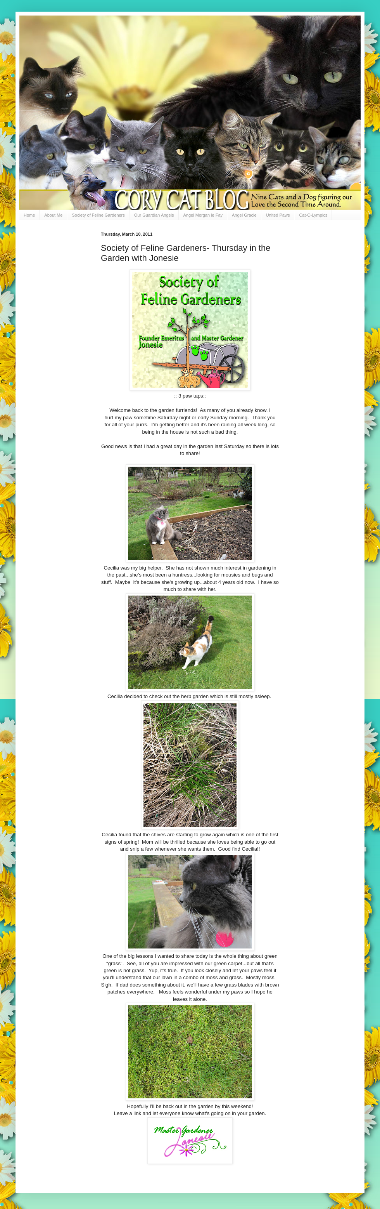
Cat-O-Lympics (313, 215)
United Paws (278, 215)
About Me (53, 215)
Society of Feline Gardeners (98, 215)
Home (29, 215)
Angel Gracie (244, 215)
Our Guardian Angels (154, 215)
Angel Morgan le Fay (203, 215)
